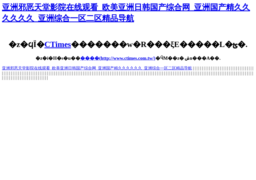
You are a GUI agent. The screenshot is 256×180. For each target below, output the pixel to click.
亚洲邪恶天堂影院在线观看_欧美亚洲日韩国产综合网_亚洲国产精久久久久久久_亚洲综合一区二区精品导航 (97, 68)
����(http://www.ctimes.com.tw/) (118, 58)
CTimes (57, 44)
